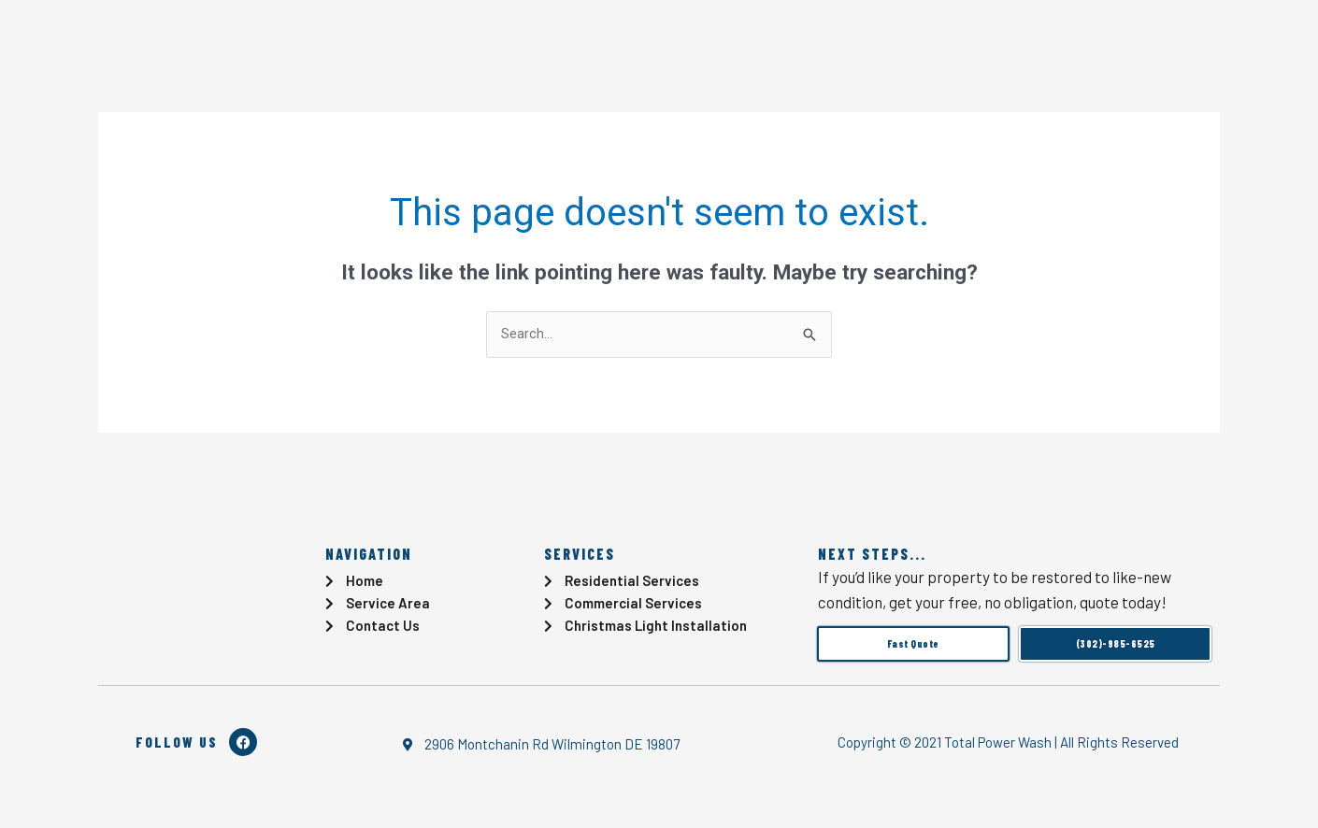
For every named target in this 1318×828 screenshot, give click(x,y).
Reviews (615, 37)
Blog (454, 37)
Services (362, 37)
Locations (825, 37)
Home (265, 37)
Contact (710, 37)
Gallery (525, 37)
